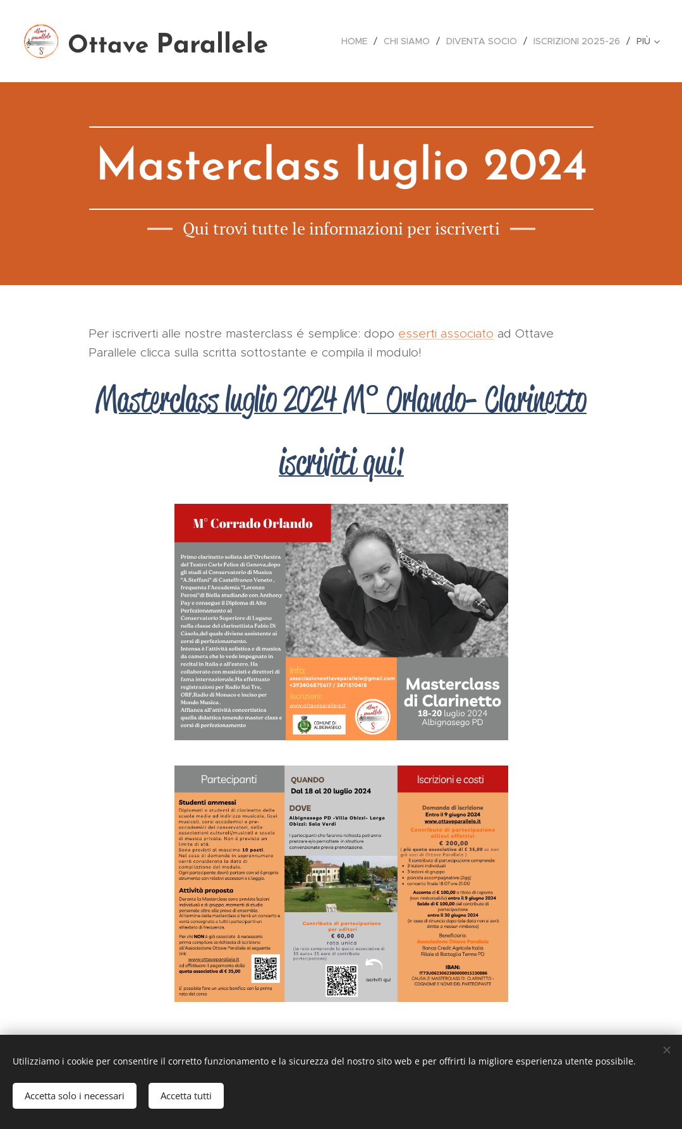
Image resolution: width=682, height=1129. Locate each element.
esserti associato (446, 333)
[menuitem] (357, 41)
